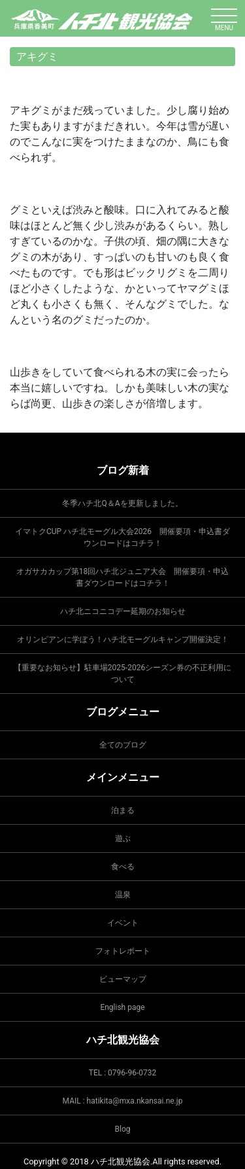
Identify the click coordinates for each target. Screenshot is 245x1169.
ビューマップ (122, 979)
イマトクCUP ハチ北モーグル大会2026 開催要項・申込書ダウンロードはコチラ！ (122, 537)
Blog (123, 1129)
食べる (123, 866)
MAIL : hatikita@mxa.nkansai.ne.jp (123, 1101)
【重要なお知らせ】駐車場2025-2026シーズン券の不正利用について (122, 673)
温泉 (123, 894)
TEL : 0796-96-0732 (122, 1072)
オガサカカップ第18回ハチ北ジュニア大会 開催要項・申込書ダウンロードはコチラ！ (122, 577)
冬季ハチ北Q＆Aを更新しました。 (122, 503)
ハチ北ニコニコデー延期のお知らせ (123, 611)
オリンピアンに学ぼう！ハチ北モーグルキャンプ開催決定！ (123, 639)
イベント (123, 922)
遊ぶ (123, 838)
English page (122, 1007)
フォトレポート (122, 951)
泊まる (123, 810)
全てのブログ (122, 744)
